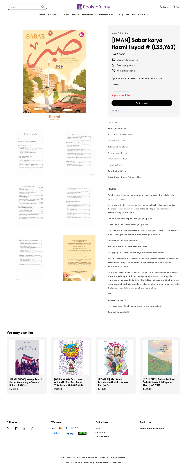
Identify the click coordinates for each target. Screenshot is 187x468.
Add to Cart (142, 102)
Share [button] (116, 110)
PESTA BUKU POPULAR (136, 14)
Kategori (52, 14)
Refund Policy (102, 462)
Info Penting (87, 14)
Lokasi (98, 428)
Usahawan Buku (105, 14)
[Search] (42, 6)
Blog (121, 14)
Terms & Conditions (72, 462)
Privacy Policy (88, 462)
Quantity (115, 84)
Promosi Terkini (102, 436)
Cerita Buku (101, 432)
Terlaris (75, 14)
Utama (42, 14)
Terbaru (65, 14)
